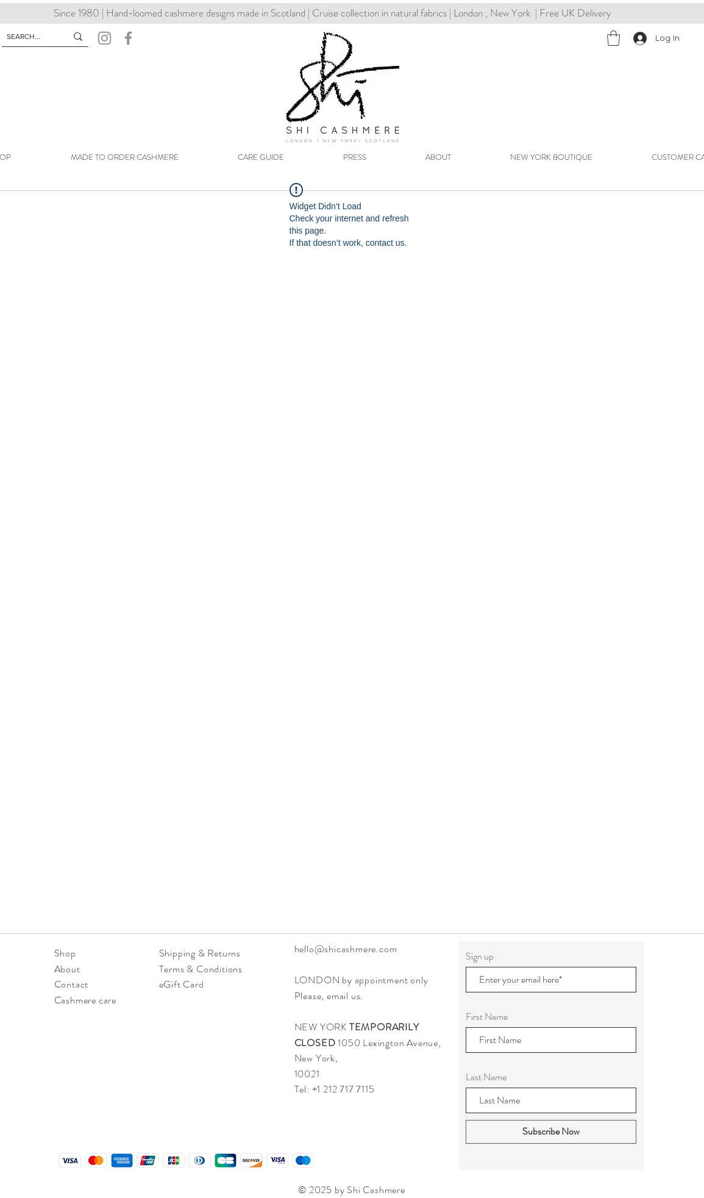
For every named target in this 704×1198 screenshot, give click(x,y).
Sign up (480, 956)
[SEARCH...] (27, 37)
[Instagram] (104, 38)
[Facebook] (128, 38)
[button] (613, 38)
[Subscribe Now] (551, 1132)
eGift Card (181, 984)
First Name (487, 1017)
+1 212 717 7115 (344, 1089)
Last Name (486, 1077)
